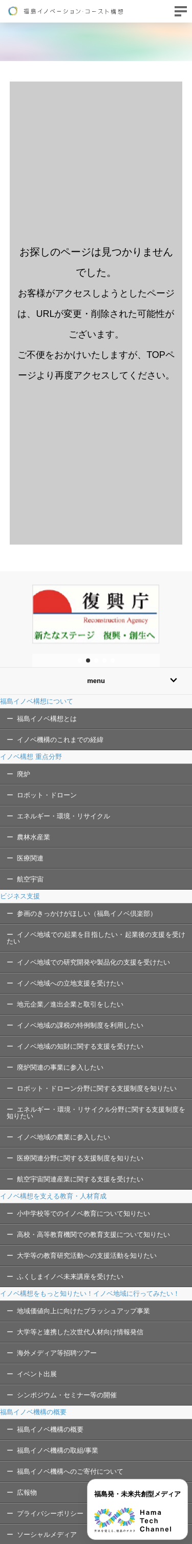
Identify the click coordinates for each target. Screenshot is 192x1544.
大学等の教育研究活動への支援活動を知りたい (87, 1255)
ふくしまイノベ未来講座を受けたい (70, 1276)
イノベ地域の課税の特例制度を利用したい (80, 1025)
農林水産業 (33, 837)
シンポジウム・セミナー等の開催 (67, 1395)
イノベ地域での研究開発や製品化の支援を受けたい (93, 962)
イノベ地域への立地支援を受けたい (70, 983)
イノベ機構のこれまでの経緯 (60, 740)
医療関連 (30, 858)
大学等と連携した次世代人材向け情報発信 (80, 1332)
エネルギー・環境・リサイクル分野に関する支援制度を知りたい (96, 1113)
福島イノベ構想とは (47, 719)
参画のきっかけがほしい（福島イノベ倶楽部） (87, 913)
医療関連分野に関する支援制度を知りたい (80, 1158)
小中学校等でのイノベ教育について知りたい (83, 1213)
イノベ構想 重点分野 (31, 756)
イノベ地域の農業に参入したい (63, 1137)
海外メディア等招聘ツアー (57, 1353)
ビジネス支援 (20, 896)
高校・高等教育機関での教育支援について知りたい (93, 1234)
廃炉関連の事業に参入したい (60, 1067)
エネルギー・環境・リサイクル (63, 816)
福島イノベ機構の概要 (33, 1412)
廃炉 (23, 774)
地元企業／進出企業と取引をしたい (70, 1004)
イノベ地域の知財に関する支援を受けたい (80, 1046)
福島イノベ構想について (36, 701)
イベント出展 (37, 1374)
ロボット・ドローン (47, 795)
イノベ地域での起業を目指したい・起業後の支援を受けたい (96, 938)
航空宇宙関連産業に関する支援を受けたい (80, 1179)
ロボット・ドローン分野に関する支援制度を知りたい (97, 1088)
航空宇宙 (30, 879)
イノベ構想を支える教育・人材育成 (53, 1196)
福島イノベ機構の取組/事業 (58, 1450)
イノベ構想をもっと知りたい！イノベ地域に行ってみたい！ (90, 1293)
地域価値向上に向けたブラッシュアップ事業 (83, 1311)
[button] (80, 660)
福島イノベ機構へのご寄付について (70, 1471)
